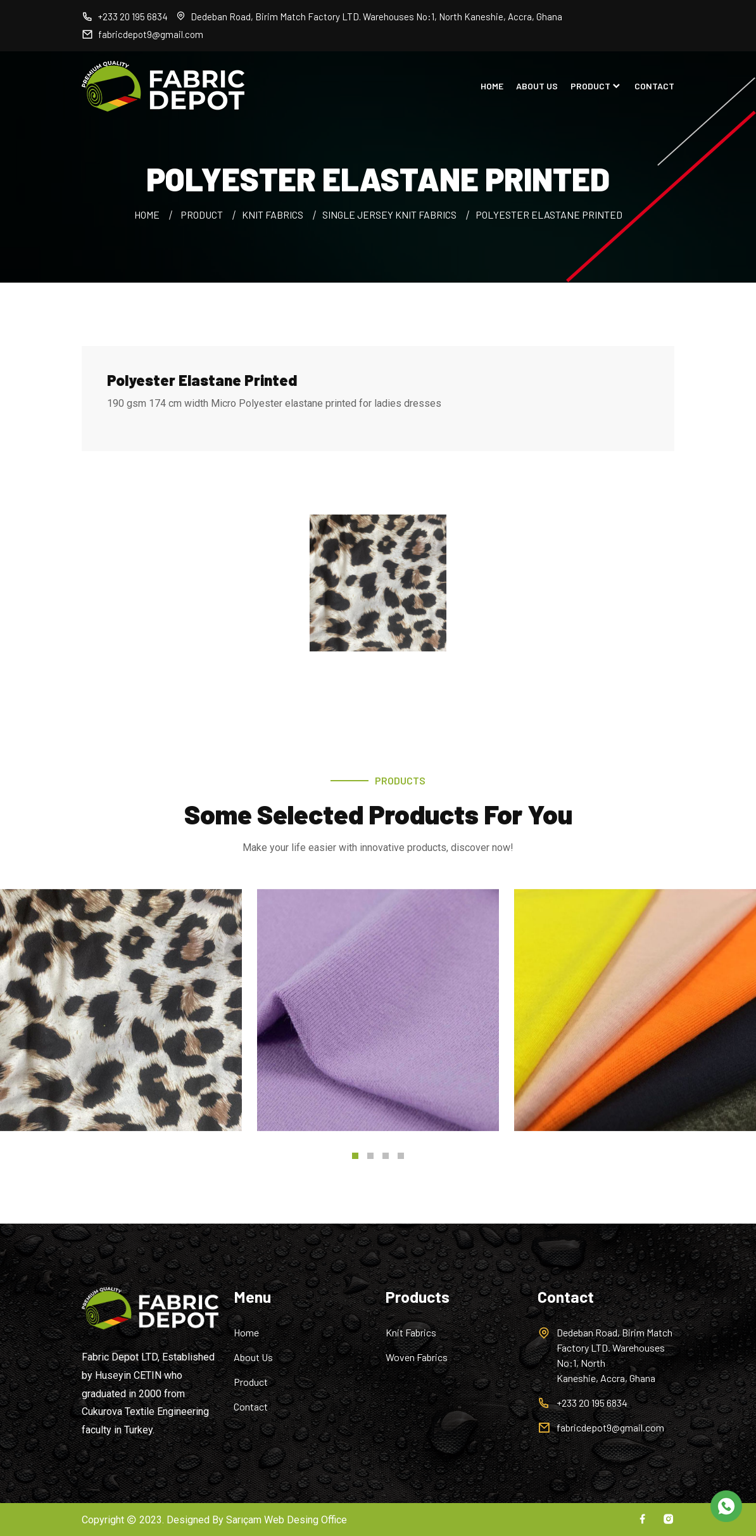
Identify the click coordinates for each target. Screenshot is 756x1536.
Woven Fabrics (417, 1357)
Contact (251, 1406)
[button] (355, 1156)
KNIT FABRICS (272, 214)
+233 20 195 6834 (125, 16)
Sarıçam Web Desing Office (286, 1520)
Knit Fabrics (411, 1332)
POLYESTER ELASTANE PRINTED (549, 214)
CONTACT (654, 86)
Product (251, 1382)
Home (246, 1332)
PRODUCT (596, 86)
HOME (492, 86)
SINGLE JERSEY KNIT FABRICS (389, 214)
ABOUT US (537, 86)
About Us (253, 1357)
